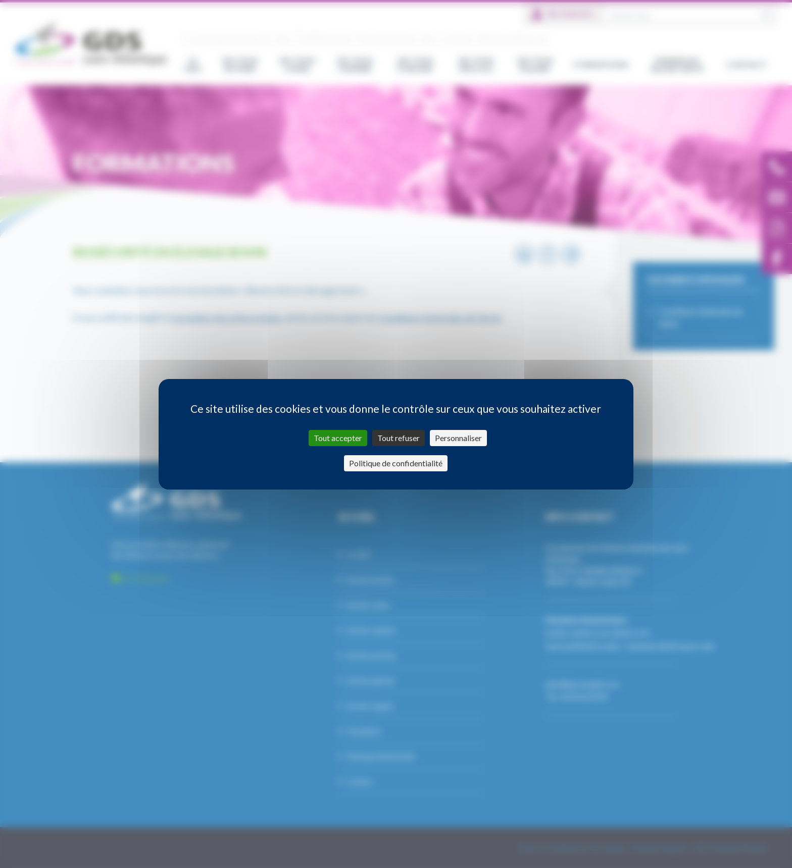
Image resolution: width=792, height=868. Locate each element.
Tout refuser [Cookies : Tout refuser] (398, 438)
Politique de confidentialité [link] (395, 463)
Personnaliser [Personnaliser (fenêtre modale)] (458, 438)
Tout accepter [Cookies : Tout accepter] (338, 438)
